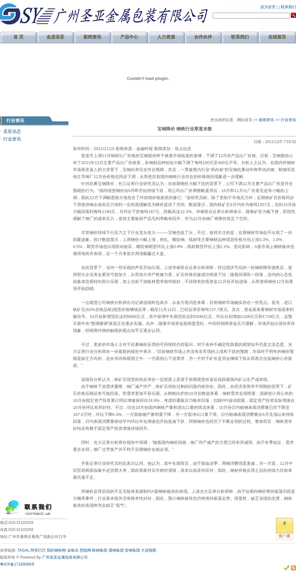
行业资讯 (12, 138)
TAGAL (24, 550)
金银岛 (73, 550)
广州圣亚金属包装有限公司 (65, 557)
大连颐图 (148, 550)
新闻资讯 (266, 120)
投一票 (284, 536)
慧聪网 (85, 550)
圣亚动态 (12, 131)
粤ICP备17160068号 (17, 564)
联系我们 (288, 7)
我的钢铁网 (56, 550)
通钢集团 (116, 550)
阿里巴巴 (38, 550)
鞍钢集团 (99, 550)
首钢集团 (132, 550)
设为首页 (268, 7)
